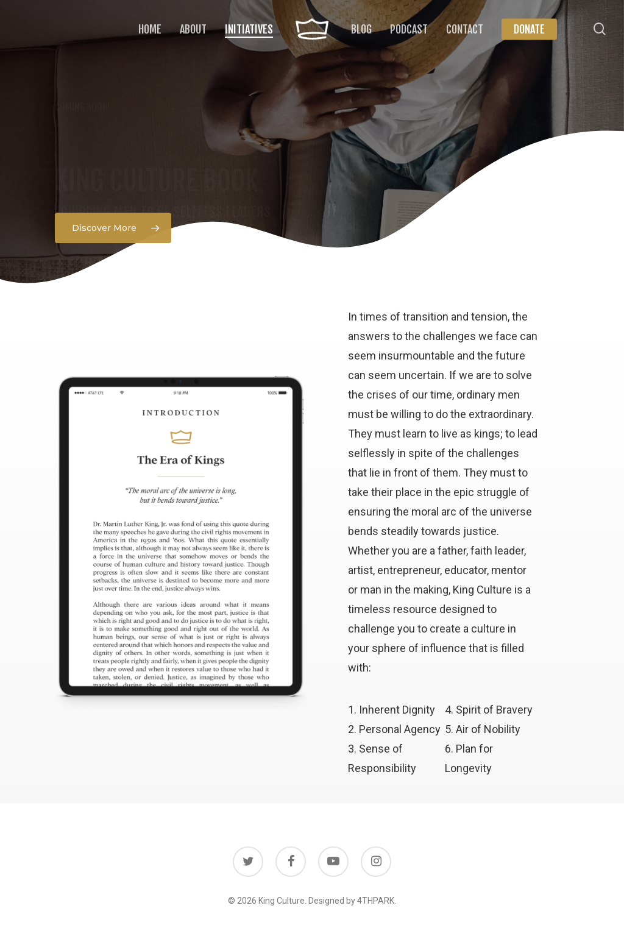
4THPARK (375, 901)
